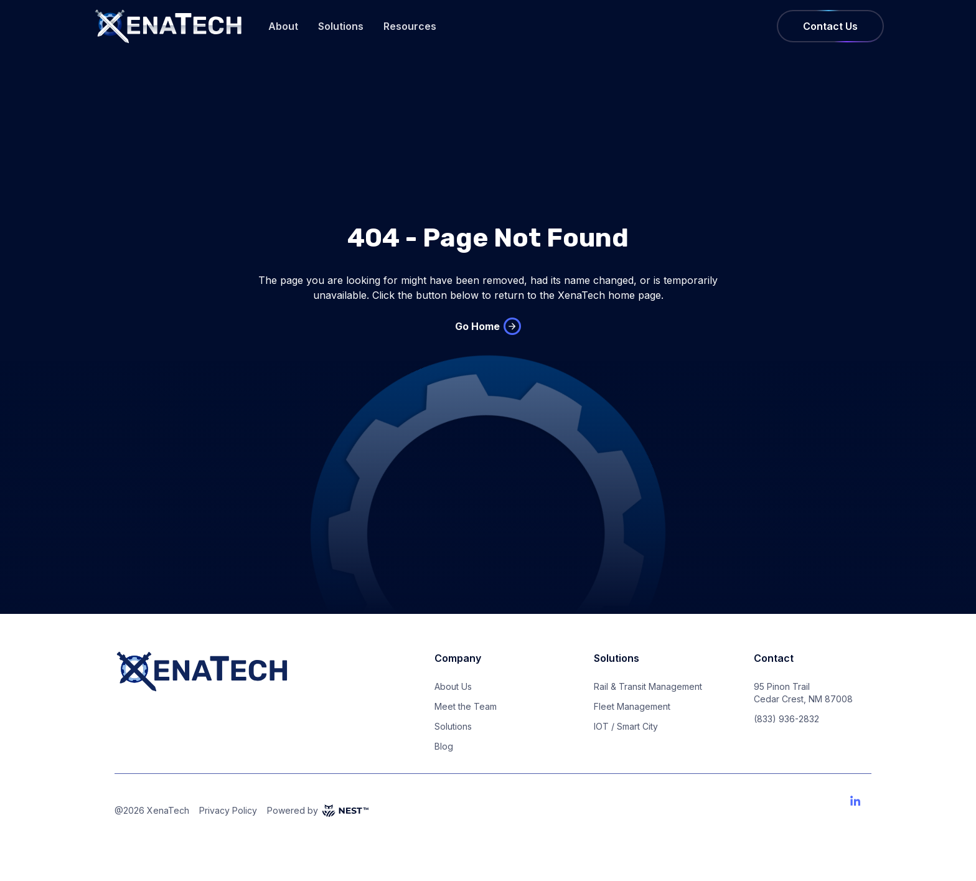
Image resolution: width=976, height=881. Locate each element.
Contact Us (830, 26)
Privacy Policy (228, 810)
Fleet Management (632, 706)
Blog (443, 746)
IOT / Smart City (626, 726)
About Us (453, 686)
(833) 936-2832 (786, 719)
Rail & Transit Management (648, 686)
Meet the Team (465, 706)
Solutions (341, 26)
